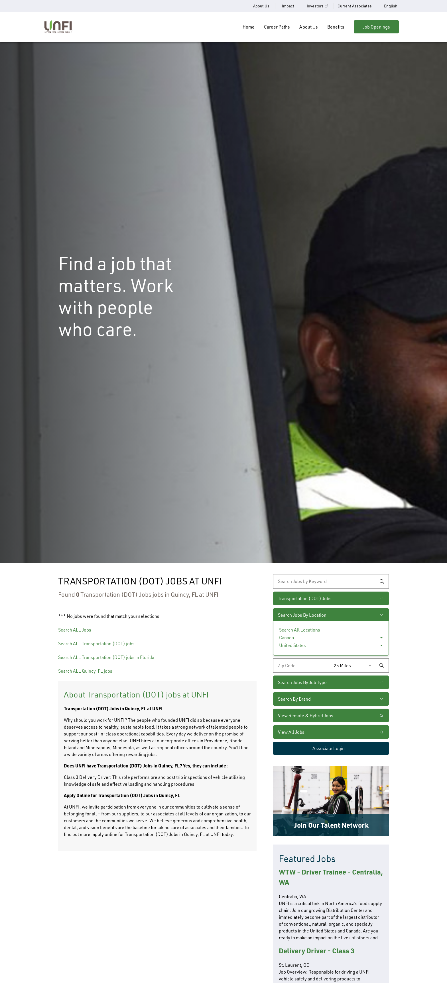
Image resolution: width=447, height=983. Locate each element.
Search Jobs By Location (302, 615)
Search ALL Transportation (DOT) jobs (96, 643)
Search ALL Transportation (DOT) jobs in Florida (106, 657)
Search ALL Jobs (74, 630)
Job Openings (376, 27)
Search (381, 581)
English (390, 6)
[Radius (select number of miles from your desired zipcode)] (354, 665)
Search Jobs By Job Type (302, 682)
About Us (261, 5)
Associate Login (328, 748)
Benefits (335, 27)
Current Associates (355, 5)
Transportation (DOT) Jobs (305, 598)
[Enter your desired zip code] (302, 665)
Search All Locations (299, 630)
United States (292, 645)
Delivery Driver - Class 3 (316, 950)
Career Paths (277, 27)
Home (249, 27)
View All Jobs (291, 732)
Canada (286, 637)
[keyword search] (331, 581)
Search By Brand (294, 699)
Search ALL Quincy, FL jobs (85, 671)
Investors (315, 5)
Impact (288, 5)
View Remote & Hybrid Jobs (305, 715)
